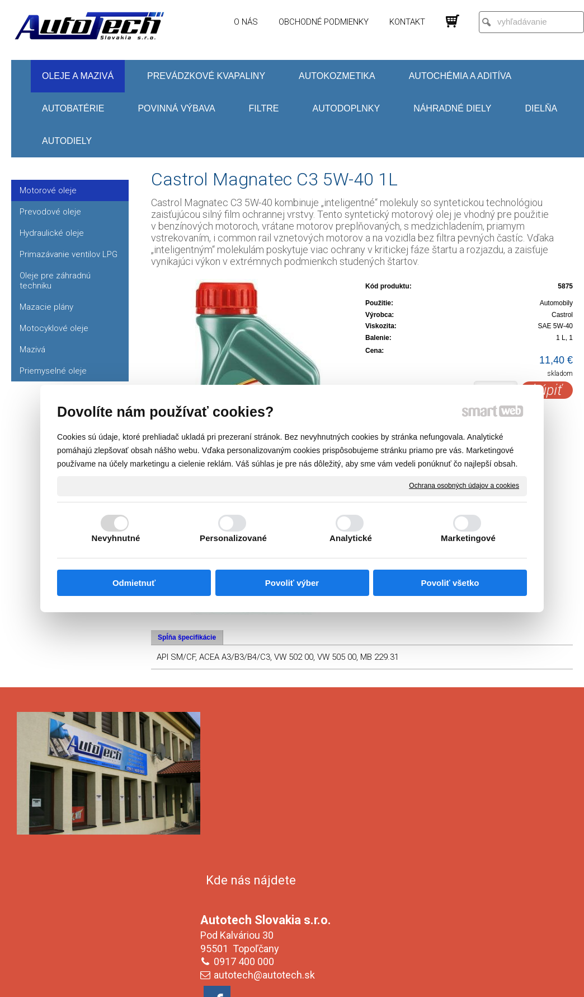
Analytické (350, 538)
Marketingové (468, 538)
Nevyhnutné (116, 538)
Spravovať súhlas (479, 981)
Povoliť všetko (450, 583)
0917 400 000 (246, 800)
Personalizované (233, 538)
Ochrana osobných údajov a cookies (464, 486)
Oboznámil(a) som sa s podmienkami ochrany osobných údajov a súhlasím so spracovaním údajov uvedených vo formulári (475, 907)
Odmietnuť (134, 583)
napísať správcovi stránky (281, 981)
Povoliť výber (292, 583)
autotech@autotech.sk (266, 813)
